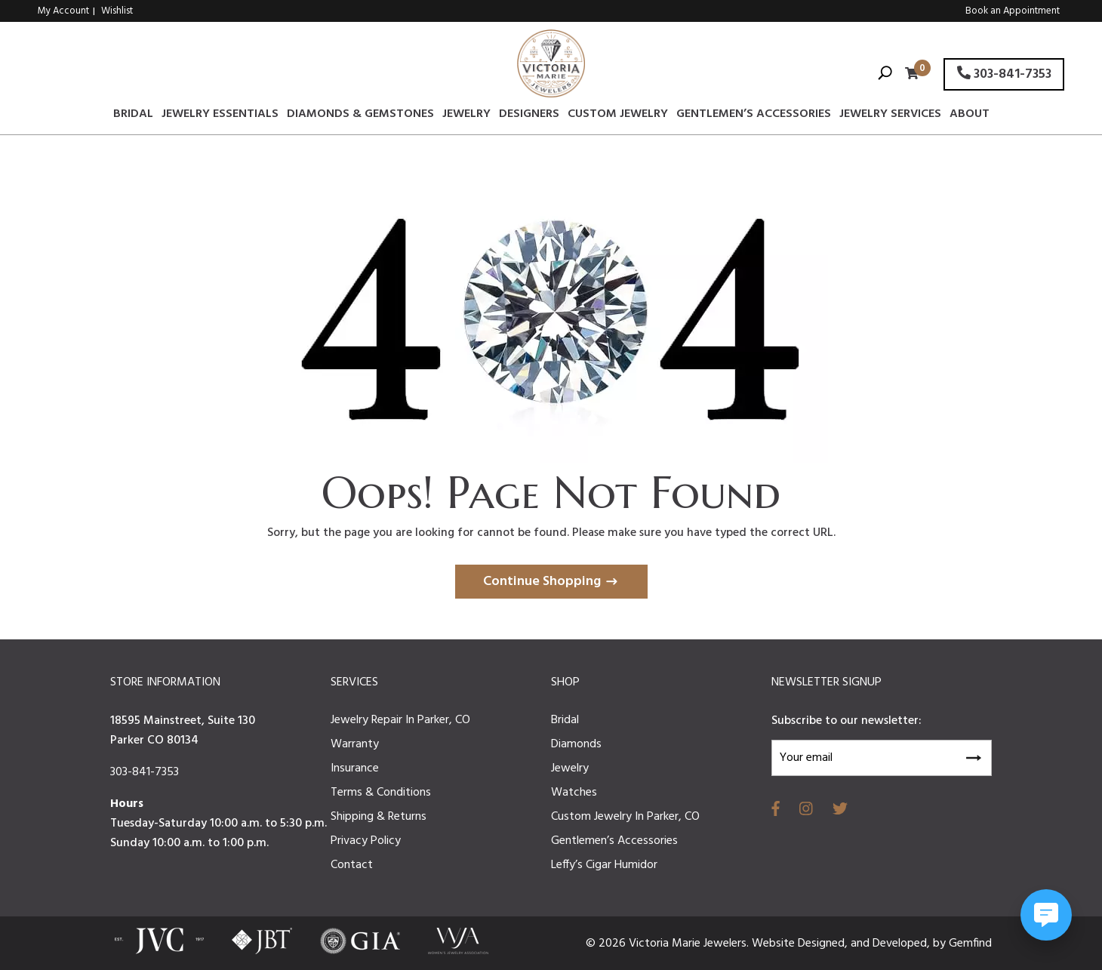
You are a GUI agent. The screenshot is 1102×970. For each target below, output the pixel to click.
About (970, 116)
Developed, (903, 943)
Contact (352, 865)
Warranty (355, 744)
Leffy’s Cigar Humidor (604, 865)
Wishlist (117, 11)
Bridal (133, 116)
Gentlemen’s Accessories (753, 116)
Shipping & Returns (378, 817)
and (862, 943)
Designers (529, 116)
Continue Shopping (542, 582)
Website (775, 943)
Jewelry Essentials (220, 116)
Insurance (355, 768)
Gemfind (970, 943)
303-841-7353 (1004, 74)
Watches (574, 793)
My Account (63, 11)
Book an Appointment (1012, 11)
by (941, 943)
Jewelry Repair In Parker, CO (400, 720)
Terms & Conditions (381, 793)
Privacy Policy (366, 841)
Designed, (824, 943)
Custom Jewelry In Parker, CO (625, 817)
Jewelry (466, 116)
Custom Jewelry (618, 116)
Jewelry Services (890, 116)
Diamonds (576, 744)
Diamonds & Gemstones (360, 116)
